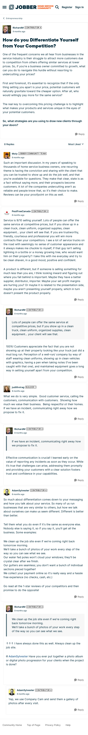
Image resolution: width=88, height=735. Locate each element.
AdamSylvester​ (18, 656)
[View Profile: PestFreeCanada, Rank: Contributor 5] (7, 213)
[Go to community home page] (31, 7)
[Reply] (79, 134)
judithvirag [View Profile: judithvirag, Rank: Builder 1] (18, 387)
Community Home (12, 725)
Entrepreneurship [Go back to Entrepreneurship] (12, 18)
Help (68, 725)
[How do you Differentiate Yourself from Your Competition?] (18, 157)
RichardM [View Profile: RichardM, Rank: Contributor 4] (18, 27)
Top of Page (33, 725)
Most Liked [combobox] (76, 144)
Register (67, 7)
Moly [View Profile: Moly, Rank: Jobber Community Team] (15, 153)
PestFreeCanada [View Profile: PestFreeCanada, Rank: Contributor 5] (21, 211)
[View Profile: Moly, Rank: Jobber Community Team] (7, 155)
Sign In (79, 7)
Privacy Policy (53, 725)
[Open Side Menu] (4, 7)
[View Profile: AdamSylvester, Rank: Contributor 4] (7, 492)
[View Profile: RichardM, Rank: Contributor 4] (7, 29)
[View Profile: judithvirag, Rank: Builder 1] (7, 389)
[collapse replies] (44, 151)
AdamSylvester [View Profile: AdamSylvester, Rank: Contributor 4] (20, 490)
